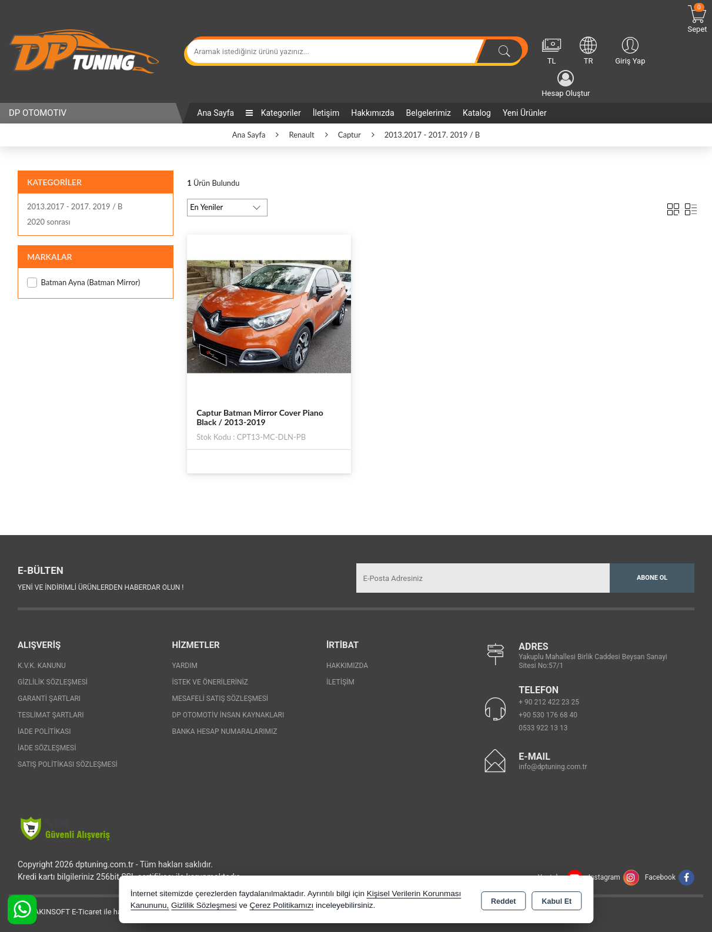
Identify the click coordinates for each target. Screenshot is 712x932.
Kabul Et (556, 900)
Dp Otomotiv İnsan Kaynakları (228, 715)
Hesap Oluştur (565, 84)
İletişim (326, 113)
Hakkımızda (372, 113)
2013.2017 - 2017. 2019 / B (75, 206)
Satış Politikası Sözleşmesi (68, 764)
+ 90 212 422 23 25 (549, 702)
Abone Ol (652, 578)
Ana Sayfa (215, 113)
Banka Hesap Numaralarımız (224, 731)
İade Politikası (44, 731)
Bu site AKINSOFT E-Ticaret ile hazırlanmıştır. (85, 911)
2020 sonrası (49, 221)
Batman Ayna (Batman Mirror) (83, 283)
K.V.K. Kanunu (42, 666)
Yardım (185, 666)
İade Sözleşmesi (47, 748)
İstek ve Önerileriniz (210, 682)
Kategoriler (273, 113)
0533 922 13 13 (543, 728)
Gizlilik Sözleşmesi (53, 682)
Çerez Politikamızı (281, 905)
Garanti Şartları (49, 698)
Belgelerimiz (428, 113)
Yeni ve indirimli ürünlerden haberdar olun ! (100, 587)
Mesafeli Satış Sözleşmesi (220, 698)
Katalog (477, 113)
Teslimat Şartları (51, 715)
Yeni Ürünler (525, 113)
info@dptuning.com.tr (553, 767)
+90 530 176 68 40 (548, 715)
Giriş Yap (630, 50)
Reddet (503, 900)
